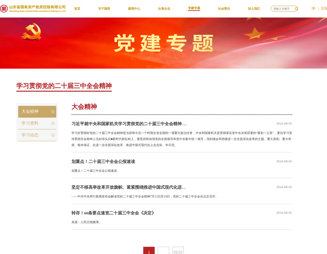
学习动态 (29, 135)
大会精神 (29, 111)
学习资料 (29, 123)
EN (324, 8)
